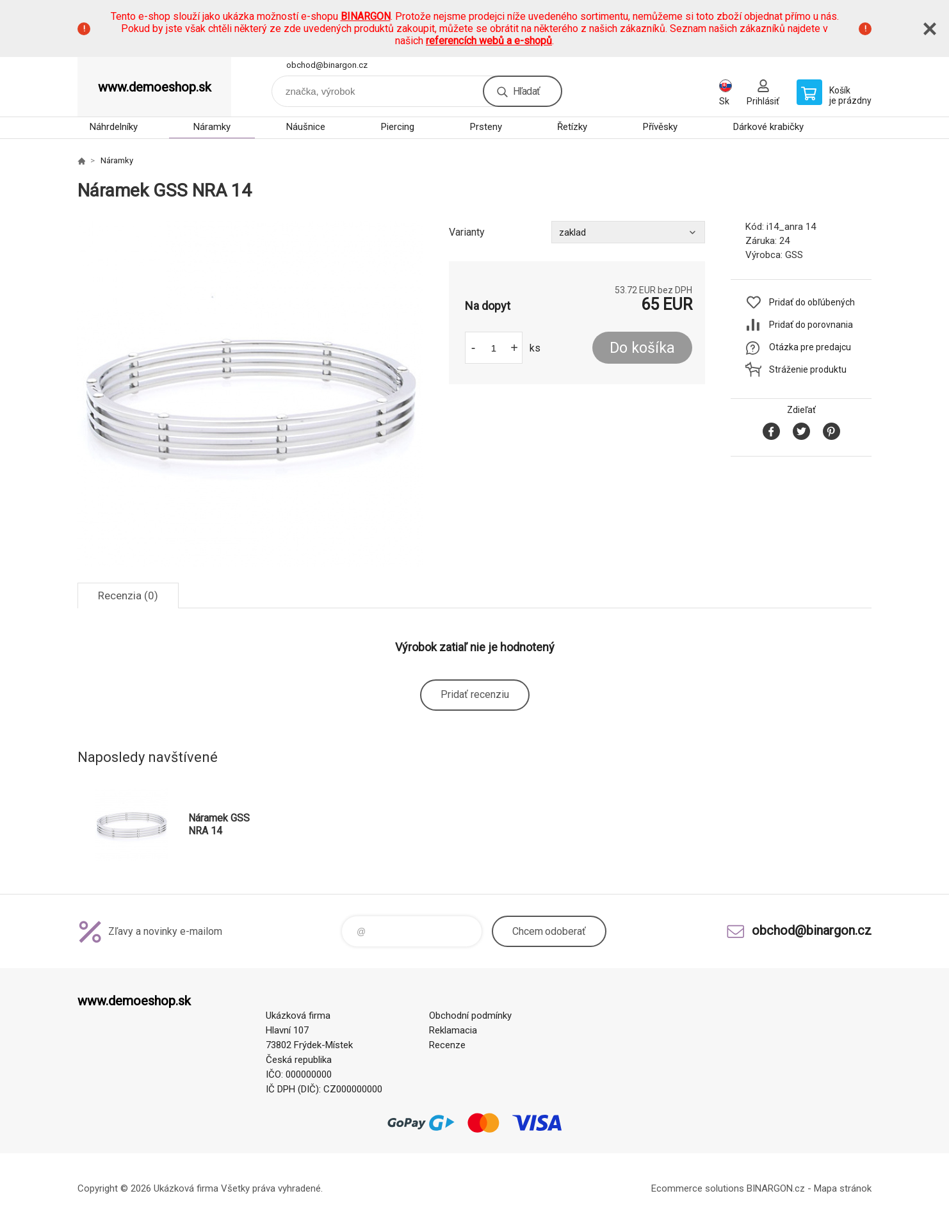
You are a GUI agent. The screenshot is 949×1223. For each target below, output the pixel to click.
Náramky (212, 127)
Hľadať (526, 91)
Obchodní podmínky (470, 1015)
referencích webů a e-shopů (489, 41)
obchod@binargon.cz (327, 65)
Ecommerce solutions (697, 1188)
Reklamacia (453, 1030)
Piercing (397, 127)
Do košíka (642, 348)
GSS (794, 255)
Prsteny (486, 127)
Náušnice (305, 127)
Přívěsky (660, 127)
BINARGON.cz (776, 1188)
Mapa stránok (843, 1188)
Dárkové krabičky (768, 127)
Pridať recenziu (475, 694)
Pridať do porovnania (811, 325)
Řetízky (572, 127)
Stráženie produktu (808, 369)
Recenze (447, 1045)
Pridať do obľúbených (812, 302)
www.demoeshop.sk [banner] (154, 87)
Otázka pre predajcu (810, 347)
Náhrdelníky (114, 127)
